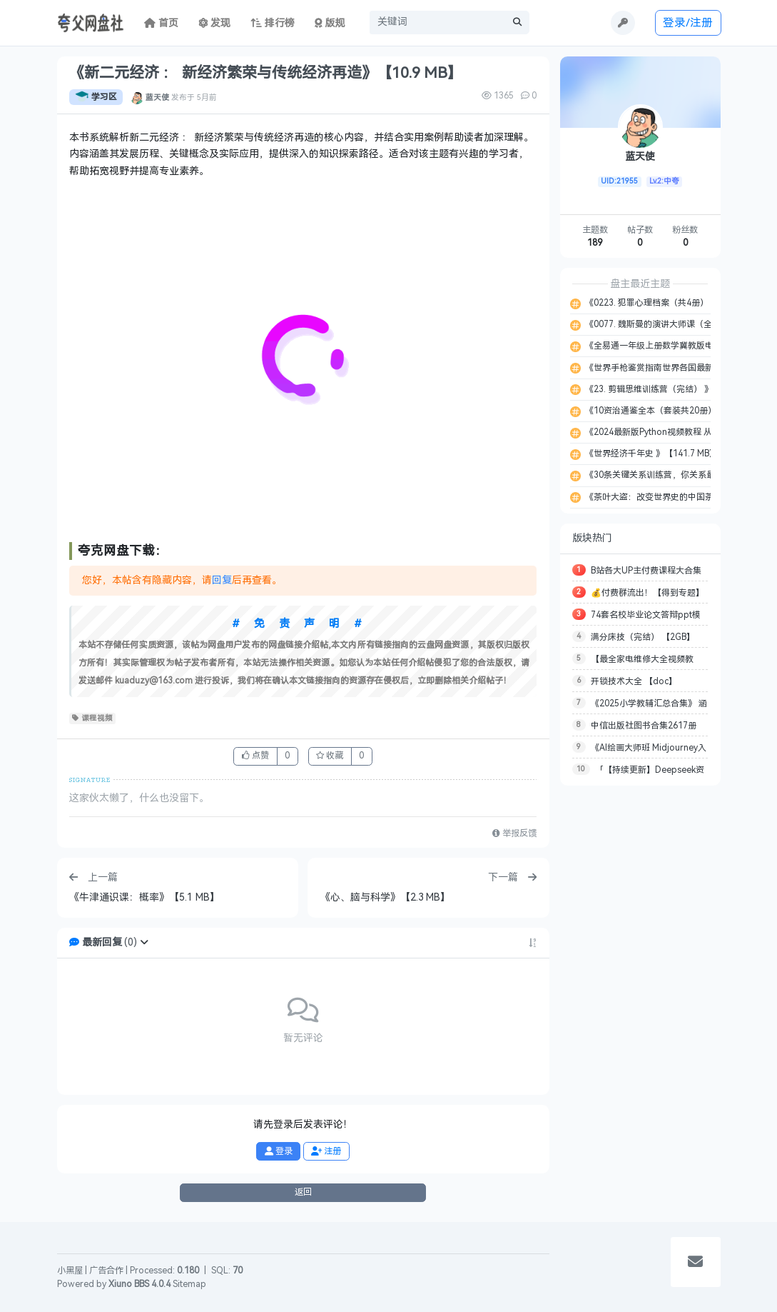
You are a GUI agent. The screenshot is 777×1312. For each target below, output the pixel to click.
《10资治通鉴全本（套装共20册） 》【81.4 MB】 (679, 411)
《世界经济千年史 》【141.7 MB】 (650, 454)
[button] (144, 942)
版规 (330, 23)
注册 (326, 1151)
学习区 (96, 97)
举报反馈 (514, 833)
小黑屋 (70, 1271)
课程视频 (92, 718)
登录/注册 (688, 22)
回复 (222, 580)
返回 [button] (303, 1192)
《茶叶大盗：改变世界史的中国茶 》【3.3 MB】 (675, 497)
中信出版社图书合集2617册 (643, 726)
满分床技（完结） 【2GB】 (643, 637)
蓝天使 (157, 97)
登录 (279, 1151)
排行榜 (272, 23)
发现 (214, 23)
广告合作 (106, 1271)
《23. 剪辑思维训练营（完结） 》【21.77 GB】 (674, 389)
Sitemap (189, 1284)
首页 (161, 23)
